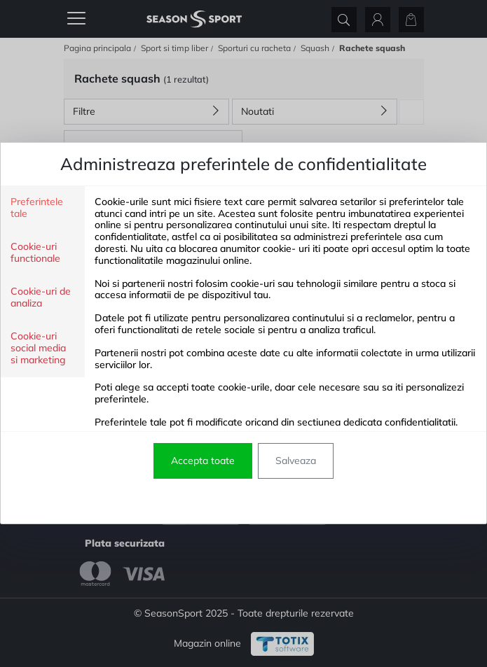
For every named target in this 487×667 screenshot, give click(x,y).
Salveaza (295, 460)
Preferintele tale (37, 208)
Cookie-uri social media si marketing (38, 348)
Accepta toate (203, 460)
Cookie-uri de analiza (41, 297)
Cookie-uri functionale (35, 253)
